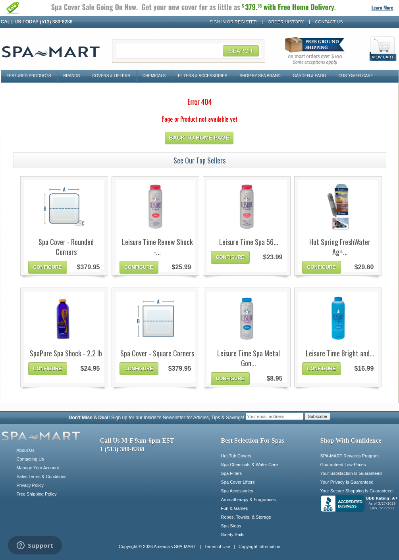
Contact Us (329, 21)
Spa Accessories (237, 490)
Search (240, 51)
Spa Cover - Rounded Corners (66, 247)
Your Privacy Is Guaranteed (347, 482)
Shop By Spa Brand (259, 76)
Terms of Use (217, 546)
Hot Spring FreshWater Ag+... (339, 247)
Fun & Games (234, 508)
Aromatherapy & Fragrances (248, 499)
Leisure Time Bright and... (340, 353)
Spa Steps (231, 525)
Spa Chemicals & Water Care (249, 464)
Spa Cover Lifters (238, 482)
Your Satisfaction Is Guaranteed (351, 473)
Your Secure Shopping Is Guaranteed (356, 490)
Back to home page (199, 137)
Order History (286, 21)
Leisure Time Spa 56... (248, 242)
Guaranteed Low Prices (343, 464)
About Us (26, 450)
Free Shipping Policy (37, 494)
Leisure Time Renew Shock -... (157, 247)
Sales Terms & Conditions (42, 476)
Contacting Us (30, 459)
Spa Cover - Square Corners (157, 353)
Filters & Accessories (202, 76)
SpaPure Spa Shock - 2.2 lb (66, 353)
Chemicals (154, 76)
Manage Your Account (38, 467)
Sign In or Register (233, 21)
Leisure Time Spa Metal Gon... (248, 358)
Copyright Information (259, 546)
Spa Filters (231, 473)
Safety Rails (233, 534)
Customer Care (355, 76)
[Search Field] (188, 51)
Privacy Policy (30, 485)
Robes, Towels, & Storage (246, 517)
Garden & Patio (309, 76)
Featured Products (29, 76)
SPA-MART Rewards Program (349, 455)
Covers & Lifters (111, 76)
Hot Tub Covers (236, 455)
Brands (72, 76)
